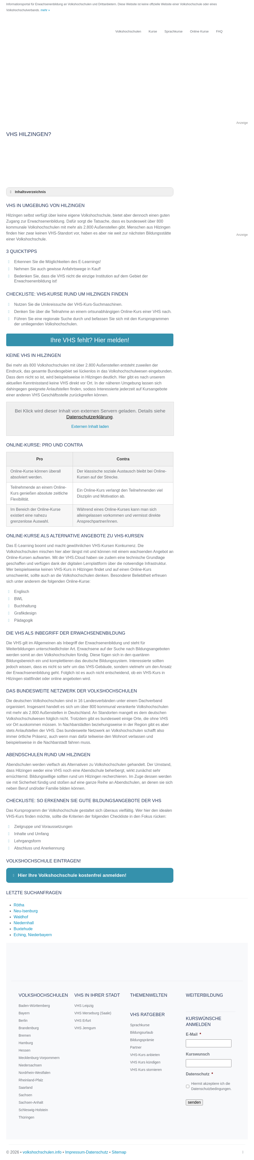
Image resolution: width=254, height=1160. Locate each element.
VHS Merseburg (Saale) (92, 1013)
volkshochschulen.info (42, 1152)
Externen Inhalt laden (90, 426)
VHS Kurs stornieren (146, 1069)
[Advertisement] (127, 85)
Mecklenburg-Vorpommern (39, 1057)
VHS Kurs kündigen (145, 1062)
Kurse (153, 31)
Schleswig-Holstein (33, 1110)
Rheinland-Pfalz (31, 1080)
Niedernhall (24, 923)
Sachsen (25, 1095)
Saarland (25, 1087)
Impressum (75, 1152)
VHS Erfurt (82, 1020)
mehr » (45, 10)
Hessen (24, 1050)
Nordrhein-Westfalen (34, 1072)
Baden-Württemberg (34, 1005)
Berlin (23, 1020)
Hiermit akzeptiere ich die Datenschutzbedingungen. (211, 1086)
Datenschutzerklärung (89, 416)
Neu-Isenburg (26, 911)
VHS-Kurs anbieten (145, 1055)
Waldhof (21, 917)
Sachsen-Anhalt (31, 1102)
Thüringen (26, 1117)
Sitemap (119, 1152)
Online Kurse (199, 31)
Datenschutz (199, 1074)
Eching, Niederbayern (33, 934)
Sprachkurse (173, 31)
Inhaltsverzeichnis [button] (27, 191)
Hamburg (26, 1043)
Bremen (25, 1035)
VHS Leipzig (84, 1005)
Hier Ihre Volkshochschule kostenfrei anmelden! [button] (69, 875)
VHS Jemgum (85, 1028)
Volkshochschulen (128, 31)
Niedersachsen (30, 1065)
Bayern (24, 1013)
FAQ (219, 31)
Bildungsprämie (142, 1040)
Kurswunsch (198, 1054)
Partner (136, 1047)
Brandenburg (29, 1028)
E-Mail (193, 1034)
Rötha (19, 905)
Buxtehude (23, 928)
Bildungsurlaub (141, 1032)
